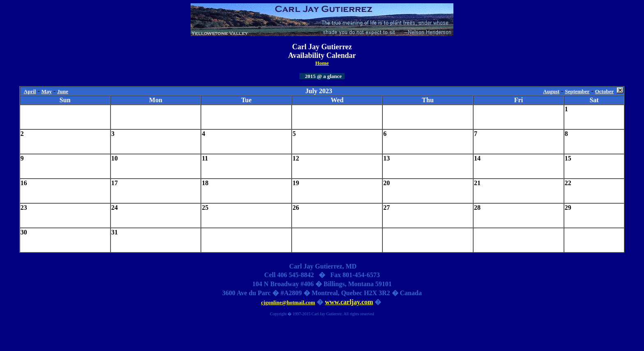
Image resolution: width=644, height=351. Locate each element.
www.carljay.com (349, 301)
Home (322, 63)
